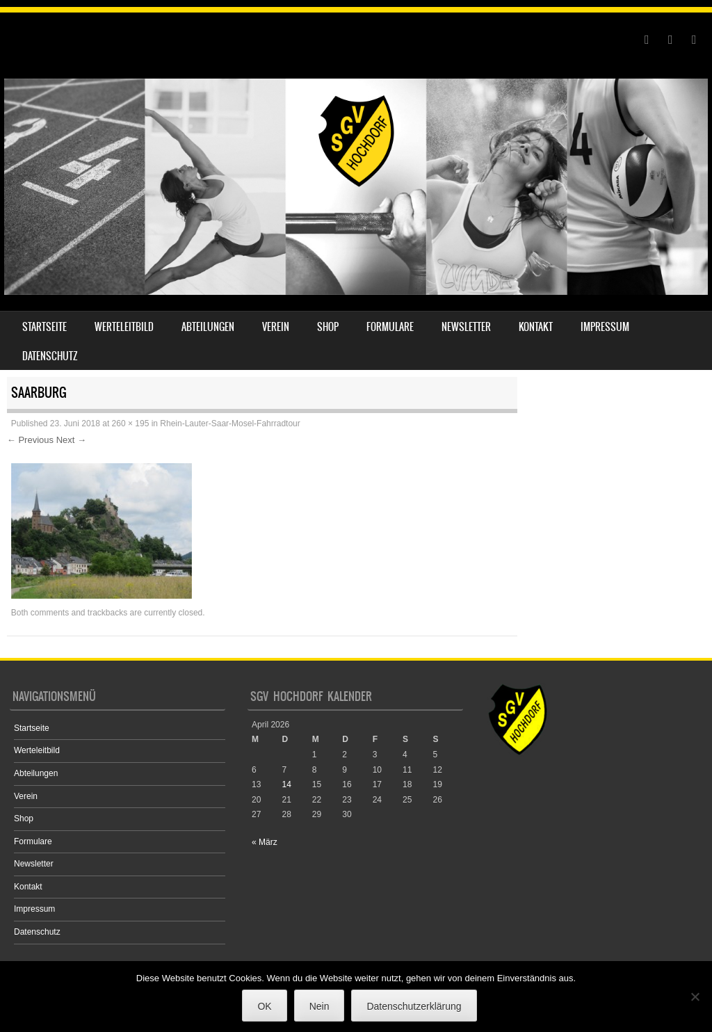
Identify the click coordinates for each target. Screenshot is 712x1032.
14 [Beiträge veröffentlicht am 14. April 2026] (286, 784)
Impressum (605, 326)
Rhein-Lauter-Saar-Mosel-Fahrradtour (230, 423)
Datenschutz (50, 356)
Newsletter (466, 326)
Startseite (44, 326)
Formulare (390, 326)
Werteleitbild (124, 326)
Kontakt (536, 326)
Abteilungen (207, 326)
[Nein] (695, 996)
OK (264, 1006)
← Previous (30, 440)
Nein (319, 1006)
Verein (275, 326)
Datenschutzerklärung (413, 1006)
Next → (71, 440)
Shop (328, 326)
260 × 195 (130, 423)
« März (264, 842)
